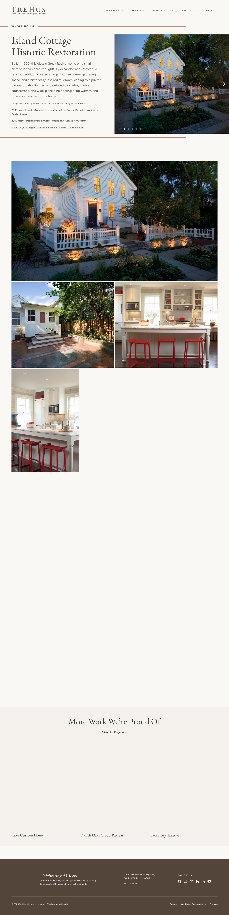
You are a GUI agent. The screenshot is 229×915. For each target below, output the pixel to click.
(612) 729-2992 (131, 883)
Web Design (52, 904)
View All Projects (113, 732)
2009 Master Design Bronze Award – (48, 120)
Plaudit (64, 904)
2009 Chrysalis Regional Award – (47, 127)
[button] (114, 221)
